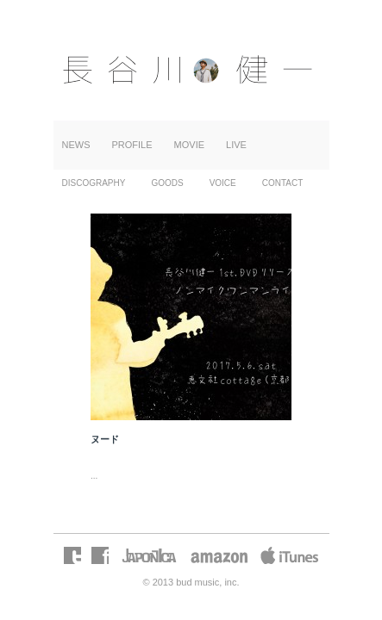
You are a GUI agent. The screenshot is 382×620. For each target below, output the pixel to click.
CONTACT (283, 183)
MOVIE (189, 145)
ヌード (105, 439)
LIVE (236, 145)
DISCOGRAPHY (94, 183)
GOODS (167, 183)
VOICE (223, 183)
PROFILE (132, 145)
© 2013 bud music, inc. (190, 582)
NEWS (76, 145)
